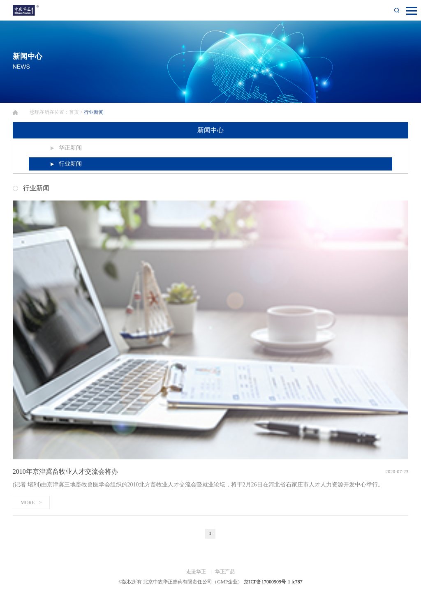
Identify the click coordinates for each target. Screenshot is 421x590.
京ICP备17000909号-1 (267, 582)
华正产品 (225, 571)
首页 (74, 112)
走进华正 (196, 571)
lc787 (297, 582)
